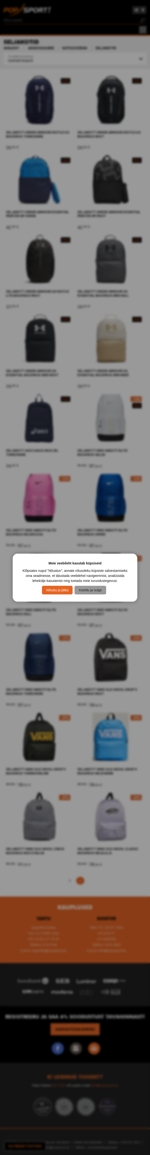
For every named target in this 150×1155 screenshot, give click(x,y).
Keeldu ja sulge (90, 590)
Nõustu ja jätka (57, 590)
